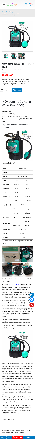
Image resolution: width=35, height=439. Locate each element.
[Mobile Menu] (4, 5)
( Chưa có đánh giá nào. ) (16, 70)
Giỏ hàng (18, 90)
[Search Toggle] (26, 4)
